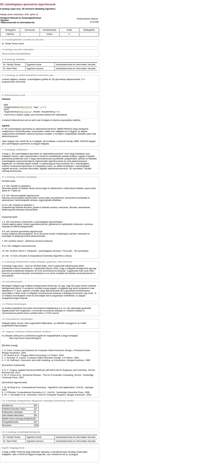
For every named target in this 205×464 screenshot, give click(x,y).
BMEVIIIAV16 (26, 107)
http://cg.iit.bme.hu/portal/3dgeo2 (16, 53)
